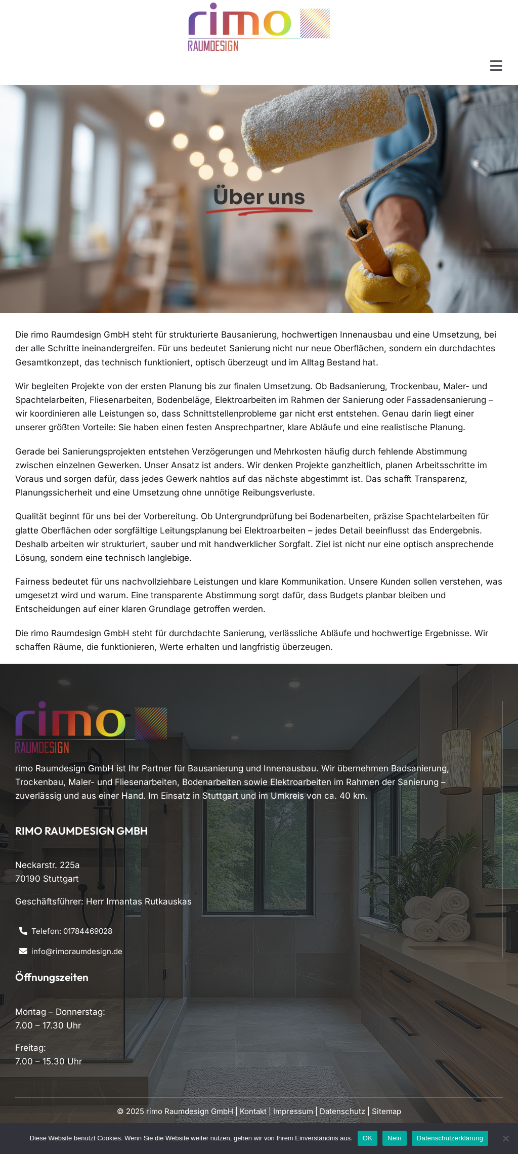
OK (367, 1138)
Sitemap (386, 1111)
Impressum (293, 1111)
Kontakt (253, 1111)
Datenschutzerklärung (450, 1138)
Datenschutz (342, 1111)
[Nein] (505, 1138)
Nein (394, 1138)
